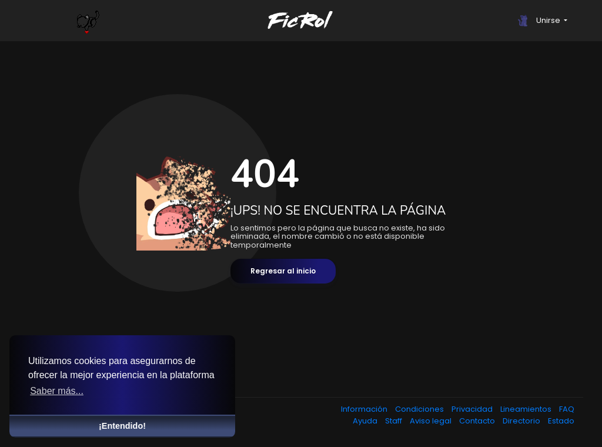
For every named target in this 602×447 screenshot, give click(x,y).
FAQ (566, 409)
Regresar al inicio (283, 271)
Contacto (478, 420)
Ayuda (366, 420)
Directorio (522, 420)
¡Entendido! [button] (122, 426)
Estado (561, 420)
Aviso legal (431, 420)
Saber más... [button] (56, 391)
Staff (394, 420)
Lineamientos (526, 409)
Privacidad (473, 409)
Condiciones (420, 409)
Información (365, 409)
